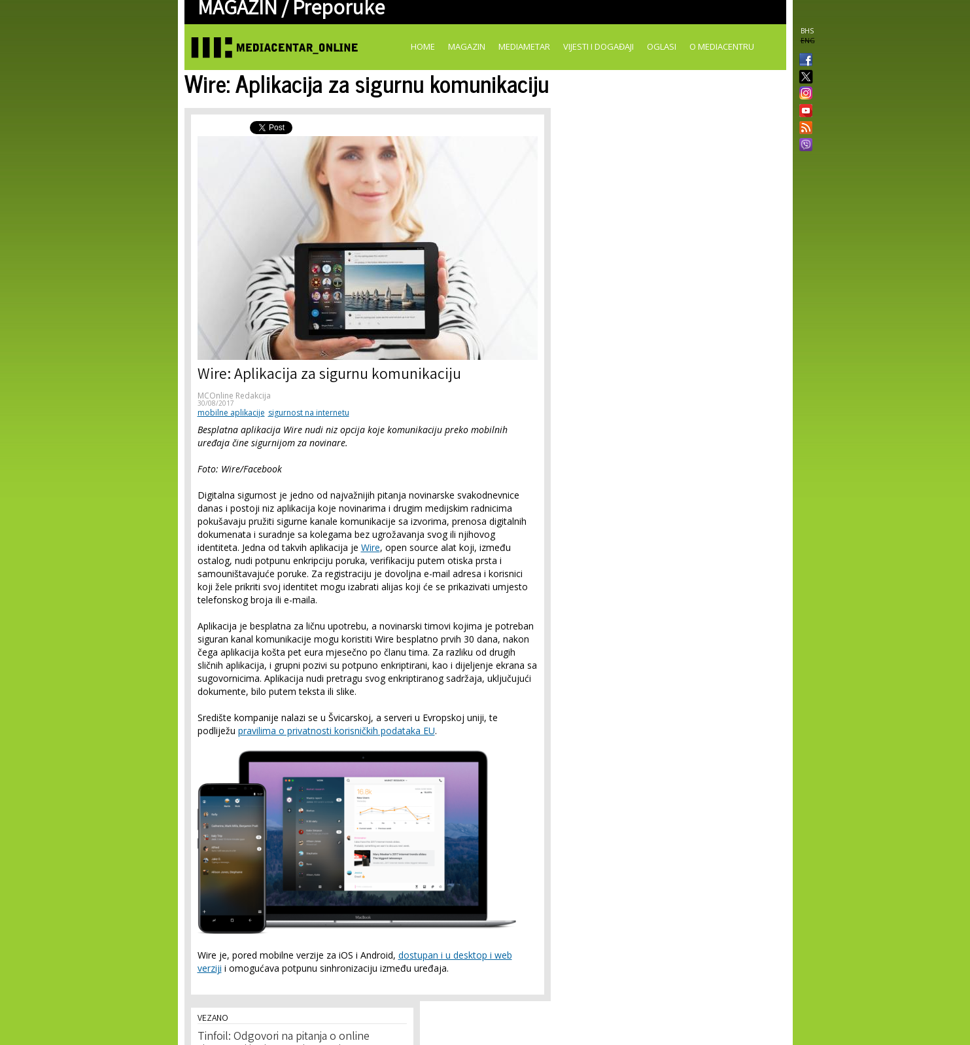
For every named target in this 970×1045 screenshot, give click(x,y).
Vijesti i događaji (598, 46)
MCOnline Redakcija (234, 395)
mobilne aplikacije (231, 412)
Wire (370, 547)
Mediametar (524, 46)
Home (423, 46)
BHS (807, 30)
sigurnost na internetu (308, 412)
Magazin (466, 46)
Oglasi (661, 46)
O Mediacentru (721, 46)
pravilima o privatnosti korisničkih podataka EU (336, 730)
